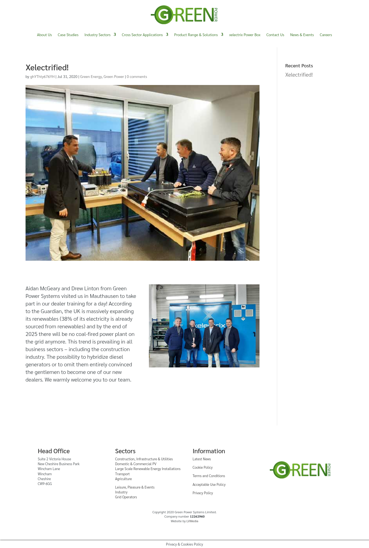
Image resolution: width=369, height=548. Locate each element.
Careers (326, 34)
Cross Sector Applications (142, 34)
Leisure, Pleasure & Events (135, 487)
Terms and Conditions (209, 475)
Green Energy (91, 76)
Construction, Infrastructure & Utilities (144, 458)
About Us (44, 34)
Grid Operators (126, 497)
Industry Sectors (98, 34)
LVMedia (192, 521)
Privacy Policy (203, 492)
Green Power (114, 76)
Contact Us (275, 34)
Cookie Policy (203, 467)
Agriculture (123, 478)
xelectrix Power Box (244, 34)
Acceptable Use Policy (209, 484)
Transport (122, 473)
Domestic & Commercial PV (136, 463)
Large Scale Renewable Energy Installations (148, 468)
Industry (121, 492)
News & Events (302, 34)
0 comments (137, 76)
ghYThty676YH (42, 76)
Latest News (202, 458)
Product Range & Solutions (196, 34)
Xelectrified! (299, 74)
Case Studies (68, 34)
